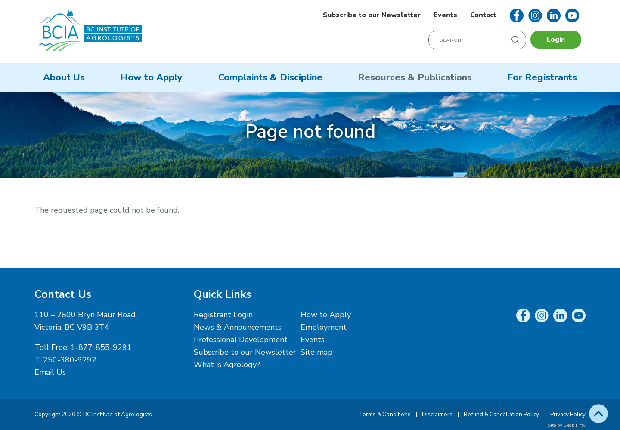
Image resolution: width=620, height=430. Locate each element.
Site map (316, 352)
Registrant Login (223, 314)
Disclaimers (437, 414)
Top (598, 413)
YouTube (572, 15)
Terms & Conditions (385, 414)
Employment (324, 327)
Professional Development (241, 339)
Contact (483, 15)
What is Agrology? (227, 364)
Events (445, 15)
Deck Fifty (575, 425)
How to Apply (151, 77)
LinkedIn (554, 15)
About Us (64, 77)
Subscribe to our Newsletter (372, 15)
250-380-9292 (69, 360)
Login (556, 39)
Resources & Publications (415, 77)
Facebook (517, 15)
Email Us (50, 372)
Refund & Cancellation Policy (501, 414)
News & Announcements (238, 327)
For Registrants (542, 77)
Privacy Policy (568, 414)
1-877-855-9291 (101, 347)
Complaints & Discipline (270, 77)
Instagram (535, 15)
